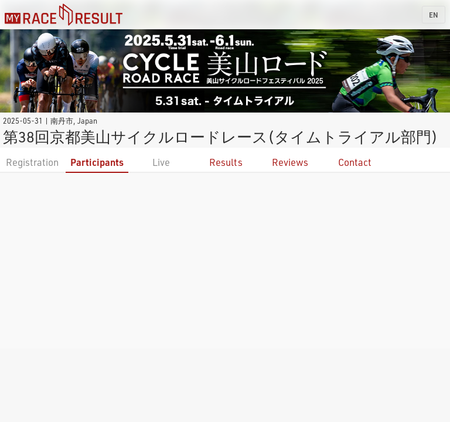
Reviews (290, 162)
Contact (354, 162)
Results (226, 162)
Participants (97, 162)
